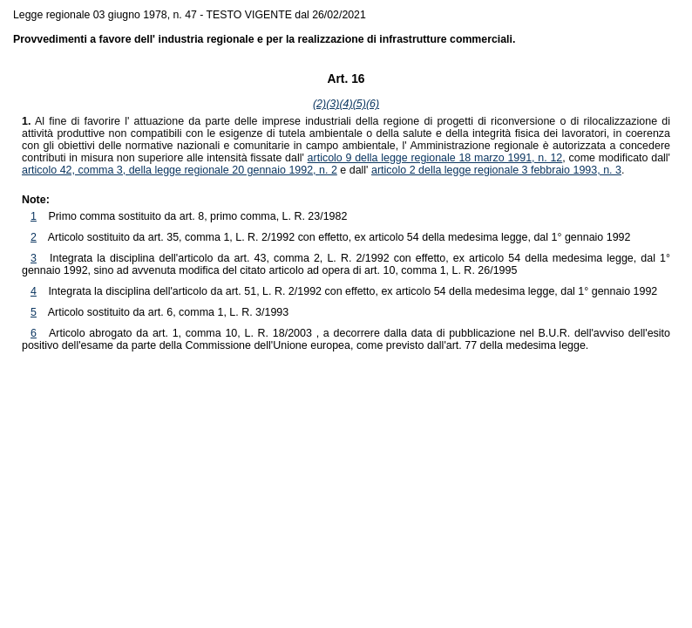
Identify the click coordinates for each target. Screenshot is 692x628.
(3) (332, 104)
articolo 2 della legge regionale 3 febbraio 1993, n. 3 (496, 170)
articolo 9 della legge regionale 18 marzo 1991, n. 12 (435, 158)
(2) (319, 104)
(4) (345, 104)
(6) (372, 104)
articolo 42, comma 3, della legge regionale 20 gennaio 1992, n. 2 (179, 170)
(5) (359, 104)
